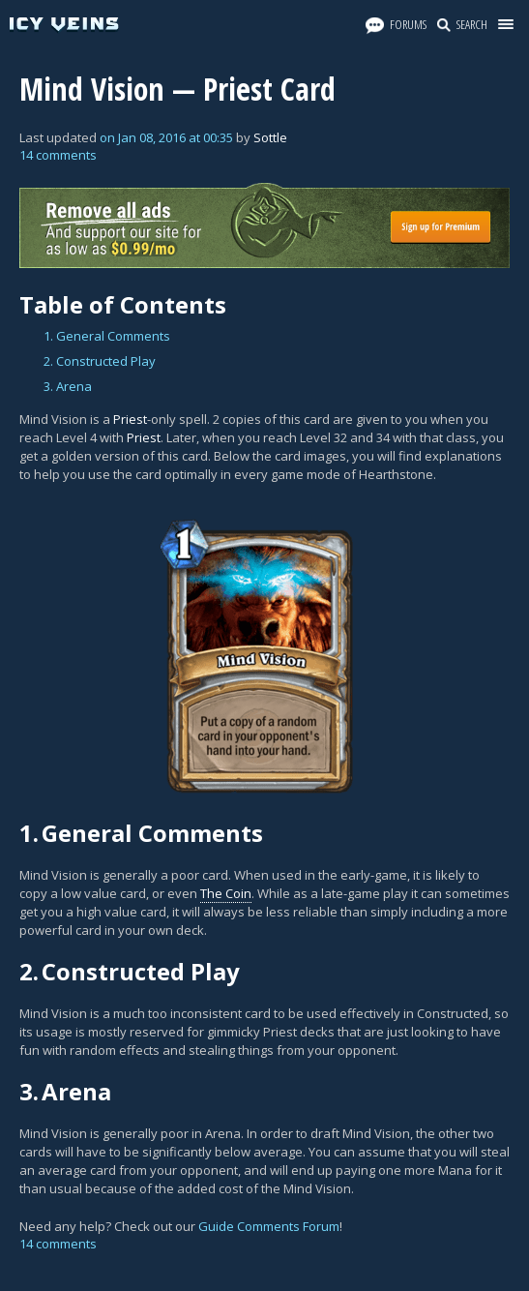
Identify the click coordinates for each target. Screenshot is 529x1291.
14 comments (58, 155)
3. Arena (68, 386)
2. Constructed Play (100, 361)
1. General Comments (107, 336)
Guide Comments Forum (268, 1226)
